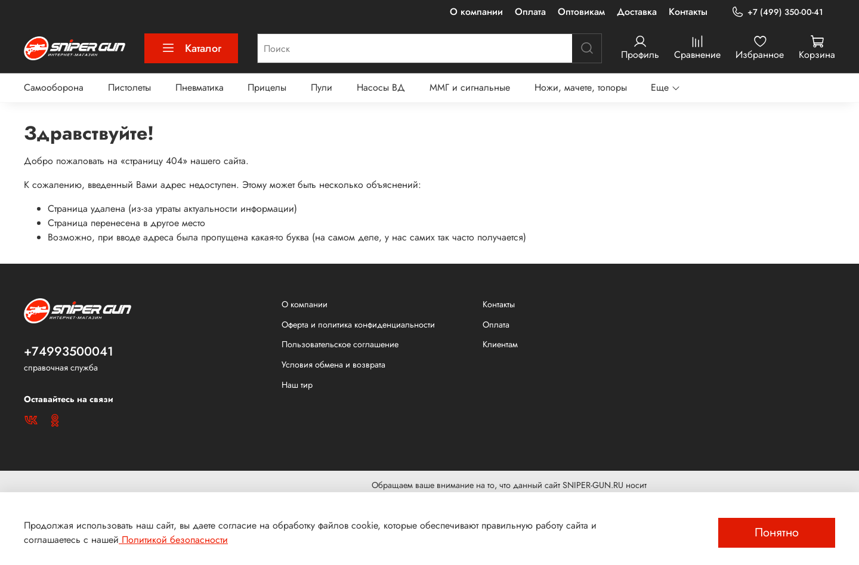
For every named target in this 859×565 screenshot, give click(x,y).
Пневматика (199, 87)
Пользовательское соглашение (340, 344)
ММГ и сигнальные (470, 87)
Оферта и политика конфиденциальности (358, 325)
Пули (321, 87)
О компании (476, 11)
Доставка (637, 11)
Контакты (688, 11)
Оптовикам (581, 11)
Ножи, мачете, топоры (580, 87)
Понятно (777, 532)
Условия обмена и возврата (333, 365)
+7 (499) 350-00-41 (777, 12)
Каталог (191, 48)
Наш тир (297, 385)
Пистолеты (129, 87)
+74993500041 (68, 351)
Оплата (530, 11)
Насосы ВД (381, 87)
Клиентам (500, 344)
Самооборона (54, 87)
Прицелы (267, 87)
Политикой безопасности (173, 540)
